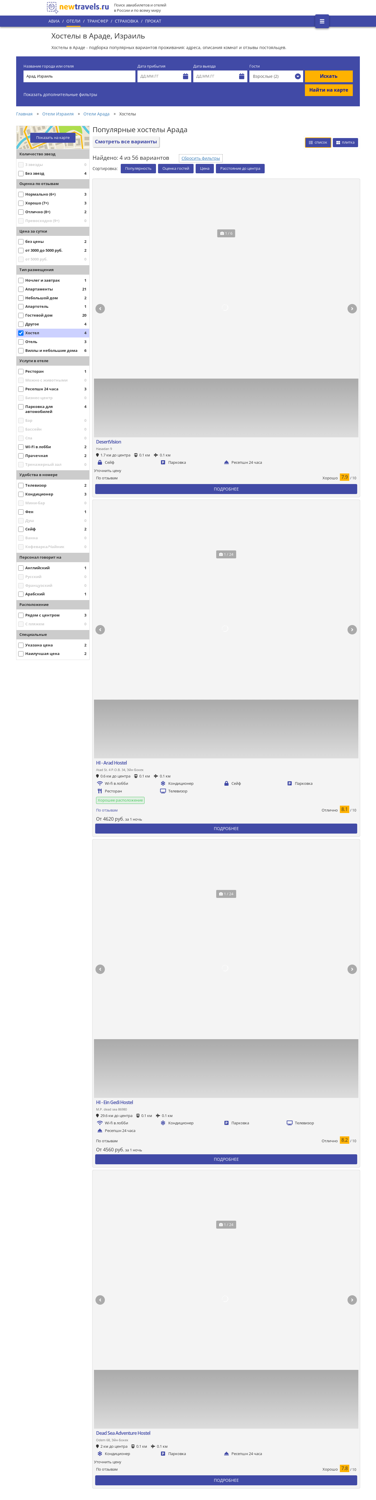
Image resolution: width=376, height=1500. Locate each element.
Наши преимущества (70, 1431)
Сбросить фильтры (201, 158)
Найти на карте (328, 90)
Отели (73, 21)
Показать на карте (53, 137)
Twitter (306, 1407)
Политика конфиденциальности (162, 1428)
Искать (329, 76)
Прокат (153, 21)
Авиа (54, 21)
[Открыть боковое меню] (322, 21)
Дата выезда (204, 66)
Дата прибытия (151, 66)
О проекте (60, 1421)
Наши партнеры (66, 1441)
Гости (254, 66)
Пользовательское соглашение (162, 1438)
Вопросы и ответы (150, 1448)
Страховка (126, 21)
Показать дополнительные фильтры (60, 94)
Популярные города (151, 1408)
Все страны (143, 1418)
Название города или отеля (49, 66)
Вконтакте (309, 1397)
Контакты (60, 1451)
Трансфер (97, 21)
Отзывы (140, 1458)
